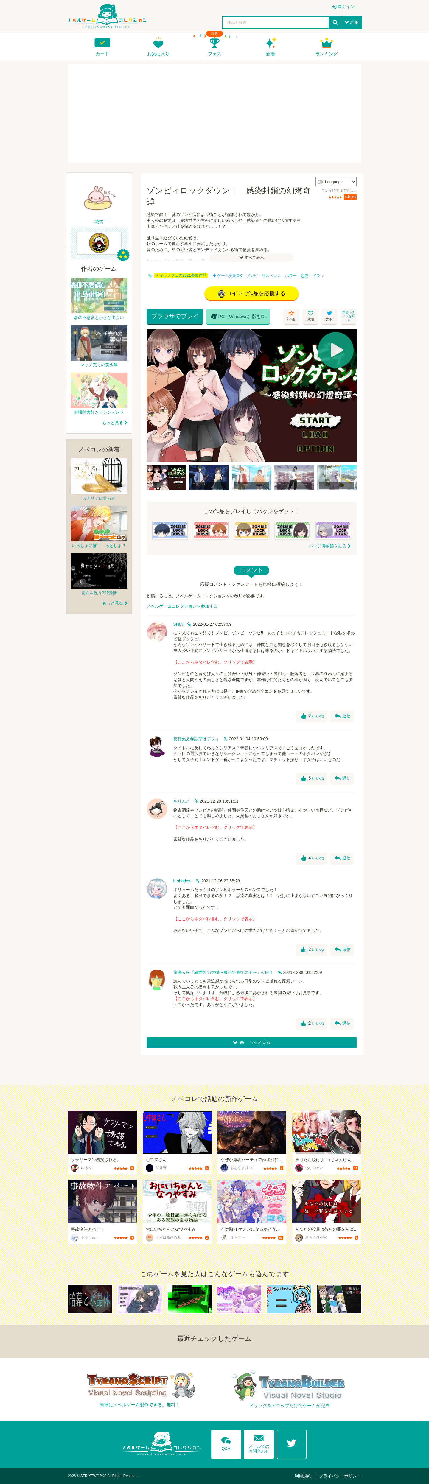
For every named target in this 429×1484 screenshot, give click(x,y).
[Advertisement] (214, 113)
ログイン (346, 6)
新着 (270, 53)
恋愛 (304, 276)
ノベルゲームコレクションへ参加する (182, 606)
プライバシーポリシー (340, 1476)
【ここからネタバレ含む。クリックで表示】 (215, 662)
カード (102, 53)
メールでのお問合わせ (258, 1443)
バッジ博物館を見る (327, 546)
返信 (343, 716)
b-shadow (182, 881)
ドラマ (318, 276)
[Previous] (153, 395)
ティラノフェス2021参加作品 (181, 275)
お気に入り (158, 53)
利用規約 (303, 1476)
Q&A (226, 1442)
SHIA (178, 624)
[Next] (350, 395)
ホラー (291, 276)
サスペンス (271, 276)
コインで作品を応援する (251, 294)
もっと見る (112, 422)
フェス (214, 53)
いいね (312, 716)
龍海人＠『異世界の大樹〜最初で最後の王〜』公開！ (223, 972)
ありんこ (181, 801)
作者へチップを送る (348, 315)
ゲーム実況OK (227, 276)
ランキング (326, 53)
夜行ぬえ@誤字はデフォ (196, 738)
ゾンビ (252, 276)
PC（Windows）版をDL (239, 316)
